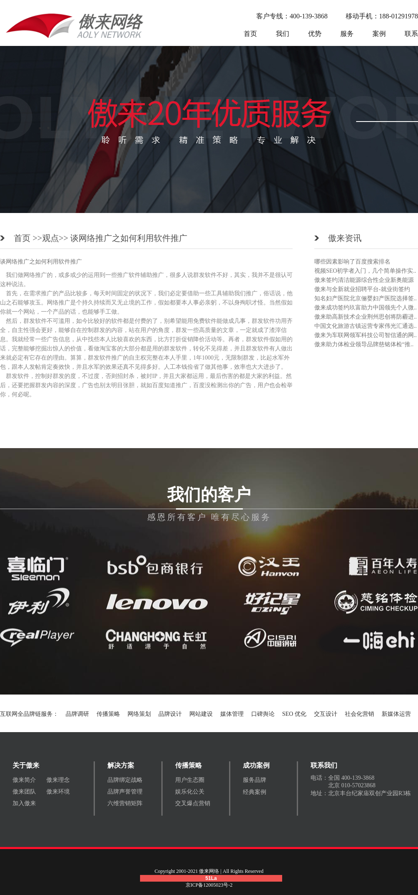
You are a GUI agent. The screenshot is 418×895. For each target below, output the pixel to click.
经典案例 (254, 792)
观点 (50, 238)
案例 (379, 33)
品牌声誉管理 (125, 792)
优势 (314, 33)
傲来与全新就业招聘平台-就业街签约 (362, 289)
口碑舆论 (263, 714)
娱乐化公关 (189, 792)
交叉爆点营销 (192, 803)
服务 (347, 33)
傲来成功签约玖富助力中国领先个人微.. (365, 307)
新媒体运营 (396, 714)
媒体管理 (232, 714)
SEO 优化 (294, 714)
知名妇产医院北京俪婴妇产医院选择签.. (365, 298)
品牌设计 (170, 714)
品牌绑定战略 (125, 780)
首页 (250, 33)
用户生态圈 (189, 780)
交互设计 (325, 714)
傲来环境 (58, 792)
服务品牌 (254, 780)
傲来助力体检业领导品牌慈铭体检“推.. (363, 344)
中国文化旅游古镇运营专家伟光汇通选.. (365, 326)
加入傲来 (24, 803)
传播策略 (108, 714)
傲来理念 (58, 780)
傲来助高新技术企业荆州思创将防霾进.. (365, 317)
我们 (282, 33)
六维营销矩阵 (125, 803)
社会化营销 (359, 714)
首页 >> (28, 238)
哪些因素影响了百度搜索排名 (352, 262)
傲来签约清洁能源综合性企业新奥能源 (364, 280)
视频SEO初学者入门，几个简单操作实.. (365, 271)
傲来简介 (24, 780)
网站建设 (201, 714)
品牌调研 (77, 714)
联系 (411, 33)
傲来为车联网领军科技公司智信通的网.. (365, 335)
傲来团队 (24, 792)
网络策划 (139, 714)
